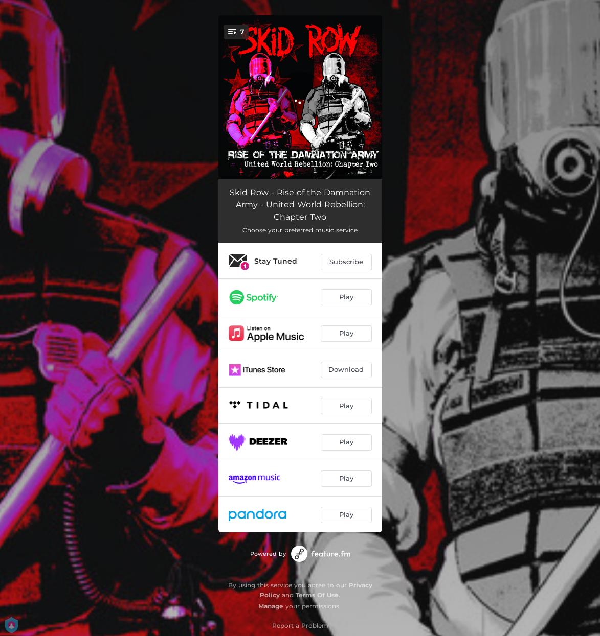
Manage (270, 606)
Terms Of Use (317, 595)
